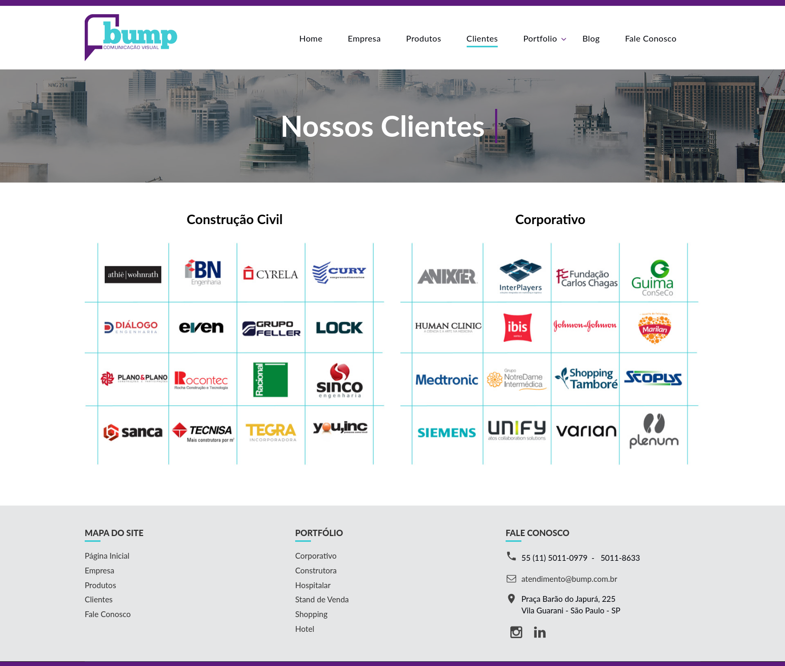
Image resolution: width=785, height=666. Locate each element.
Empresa (364, 38)
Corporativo (316, 555)
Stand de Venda (322, 599)
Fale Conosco (651, 38)
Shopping (311, 614)
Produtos (423, 38)
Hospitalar (313, 585)
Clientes (482, 38)
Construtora (316, 570)
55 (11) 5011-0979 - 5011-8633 (580, 557)
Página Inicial (107, 555)
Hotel (304, 628)
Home (311, 38)
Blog (591, 38)
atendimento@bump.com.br (569, 578)
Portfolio (540, 38)
